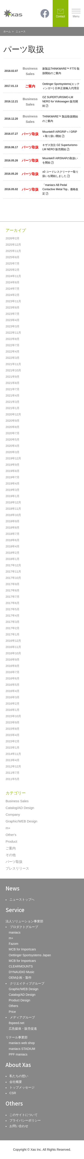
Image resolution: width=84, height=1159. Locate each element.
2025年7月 (12, 263)
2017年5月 (12, 609)
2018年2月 (12, 552)
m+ (8, 828)
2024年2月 (12, 295)
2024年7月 (12, 288)
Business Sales (17, 801)
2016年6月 (12, 678)
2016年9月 (12, 659)
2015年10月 (13, 716)
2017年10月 (13, 578)
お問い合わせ (18, 1126)
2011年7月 (12, 772)
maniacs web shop (22, 1043)
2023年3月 (12, 326)
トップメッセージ (21, 1087)
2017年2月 (12, 628)
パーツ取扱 (14, 862)
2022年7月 (12, 345)
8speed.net (16, 1023)
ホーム (7, 31)
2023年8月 (12, 307)
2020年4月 (12, 445)
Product (11, 841)
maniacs (14, 932)
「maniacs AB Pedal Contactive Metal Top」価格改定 (60, 189)
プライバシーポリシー (25, 1120)
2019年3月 (12, 489)
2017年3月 (12, 622)
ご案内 (11, 848)
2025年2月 (12, 269)
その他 (11, 855)
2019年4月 (12, 483)
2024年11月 (13, 276)
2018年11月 (13, 508)
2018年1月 (12, 559)
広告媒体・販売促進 (23, 1028)
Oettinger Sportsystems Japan (30, 955)
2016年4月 (12, 691)
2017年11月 (13, 571)
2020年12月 (13, 414)
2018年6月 (12, 540)
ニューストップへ (21, 899)
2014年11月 (13, 754)
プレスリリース (17, 868)
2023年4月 (12, 320)
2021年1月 (12, 408)
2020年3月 (12, 452)
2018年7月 (12, 533)
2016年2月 (12, 703)
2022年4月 (12, 351)
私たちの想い (18, 1076)
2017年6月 (12, 603)
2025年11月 (13, 251)
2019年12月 (13, 458)
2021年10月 (13, 370)
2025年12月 (13, 244)
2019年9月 (12, 464)
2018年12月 (13, 502)
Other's (11, 835)
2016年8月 (12, 666)
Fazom (13, 943)
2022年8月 (12, 339)
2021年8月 (12, 383)
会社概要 (15, 1082)
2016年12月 (13, 640)
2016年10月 (13, 653)
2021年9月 (12, 376)
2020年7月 (12, 433)
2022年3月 (12, 357)
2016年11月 (13, 647)
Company (13, 814)
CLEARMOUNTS (21, 966)
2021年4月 (12, 395)
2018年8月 (12, 527)
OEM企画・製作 (20, 977)
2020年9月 (12, 420)
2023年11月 (13, 301)
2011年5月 (12, 779)
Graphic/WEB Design (21, 821)
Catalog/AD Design (20, 808)
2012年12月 (13, 766)
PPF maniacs (18, 1054)
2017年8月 (12, 590)
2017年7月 (12, 596)
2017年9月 (12, 584)
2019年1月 (12, 496)
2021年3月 (12, 401)
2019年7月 (12, 477)
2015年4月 (12, 735)
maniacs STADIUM (22, 1049)
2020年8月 (12, 427)
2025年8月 (12, 257)
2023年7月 (12, 313)
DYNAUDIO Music (21, 972)
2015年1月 (12, 747)
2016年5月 (12, 684)
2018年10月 (13, 515)
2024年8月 (12, 282)
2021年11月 (13, 364)
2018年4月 (12, 546)
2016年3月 (12, 697)
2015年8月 (12, 728)
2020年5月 (12, 439)
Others (13, 1006)
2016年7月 (12, 672)
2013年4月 (12, 760)
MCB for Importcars (22, 949)
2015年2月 (12, 741)
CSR (12, 1093)
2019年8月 (12, 471)
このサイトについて (23, 1115)
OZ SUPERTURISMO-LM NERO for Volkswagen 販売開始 (60, 101)
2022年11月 (13, 332)
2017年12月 (13, 565)
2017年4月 (12, 615)
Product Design (19, 1000)
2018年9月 (12, 521)
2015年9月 (12, 722)
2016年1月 (12, 710)
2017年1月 (12, 634)
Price (12, 1012)
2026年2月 (12, 238)
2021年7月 (12, 389)
